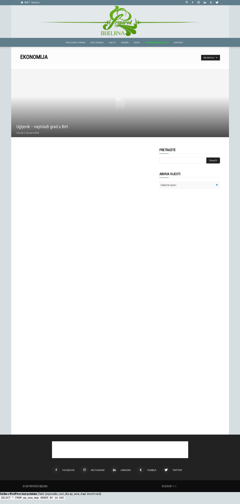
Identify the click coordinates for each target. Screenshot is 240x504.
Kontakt (178, 42)
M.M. (174, 486)
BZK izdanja (97, 42)
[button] (187, 2)
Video (137, 42)
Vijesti (112, 42)
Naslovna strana (75, 42)
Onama (125, 42)
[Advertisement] (188, 240)
